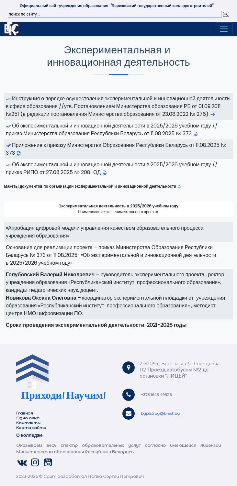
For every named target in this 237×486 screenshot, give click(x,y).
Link (11, 29)
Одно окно (28, 417)
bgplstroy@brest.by (160, 413)
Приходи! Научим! (63, 396)
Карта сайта (31, 427)
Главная (24, 413)
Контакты (28, 422)
